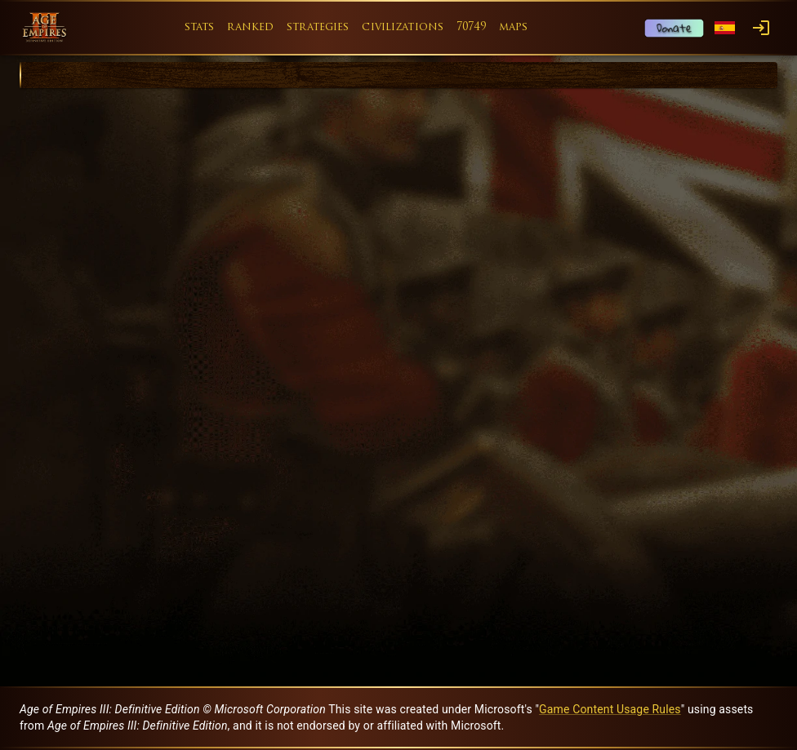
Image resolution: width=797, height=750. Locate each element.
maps (513, 27)
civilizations (402, 27)
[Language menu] (725, 28)
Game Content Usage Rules (610, 709)
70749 (471, 27)
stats (200, 27)
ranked (250, 27)
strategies (318, 27)
